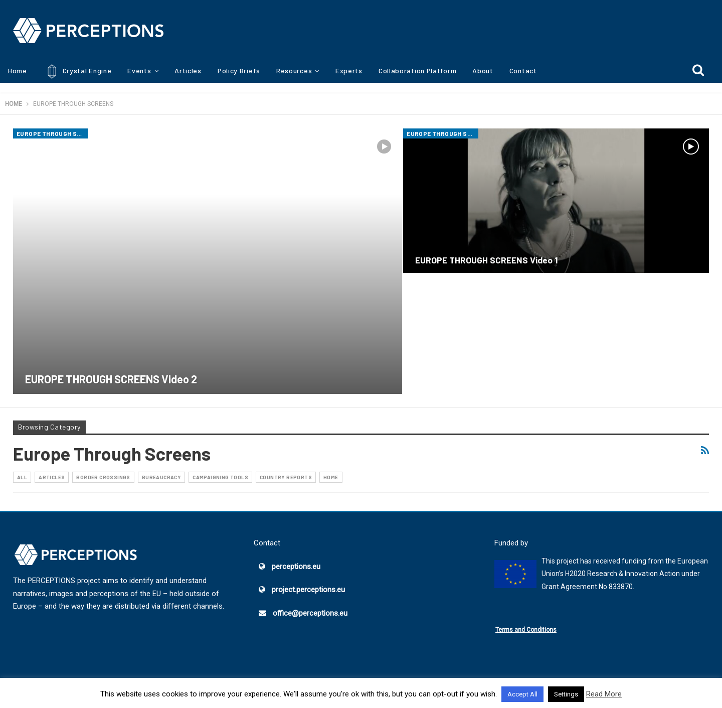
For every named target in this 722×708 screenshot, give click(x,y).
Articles (188, 70)
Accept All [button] (522, 694)
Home (17, 70)
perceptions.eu (296, 566)
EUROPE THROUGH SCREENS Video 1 (486, 259)
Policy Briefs (239, 70)
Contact (523, 70)
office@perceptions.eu (310, 613)
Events (139, 70)
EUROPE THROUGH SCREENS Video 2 (111, 378)
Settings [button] (566, 694)
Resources (294, 70)
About (482, 70)
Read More (604, 693)
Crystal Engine (77, 71)
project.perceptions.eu (308, 589)
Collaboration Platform (417, 70)
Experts (349, 70)
